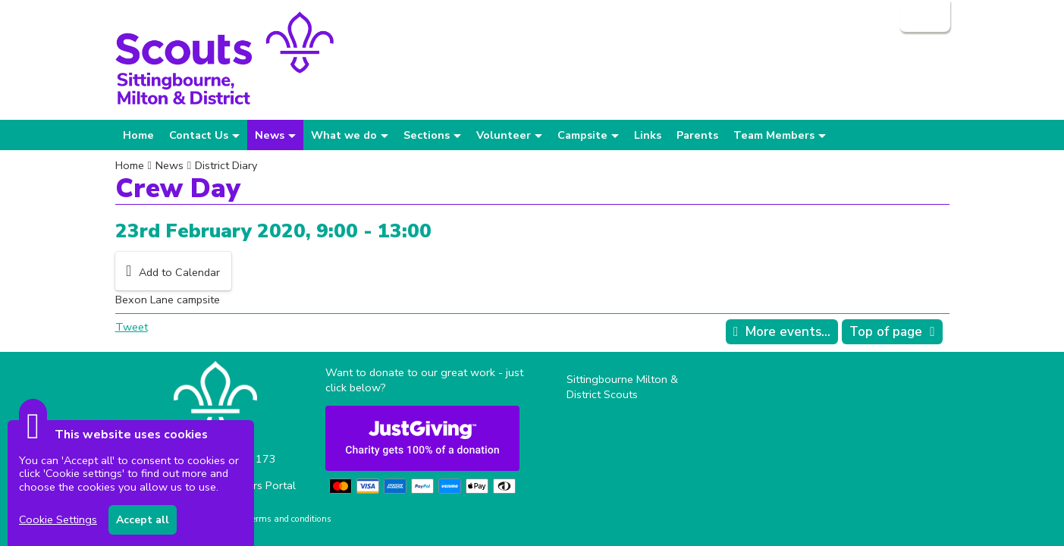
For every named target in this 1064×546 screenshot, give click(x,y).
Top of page (885, 331)
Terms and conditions (289, 519)
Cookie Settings (58, 519)
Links (647, 135)
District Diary (226, 165)
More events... (787, 331)
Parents (697, 135)
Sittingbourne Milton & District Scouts (622, 387)
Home (138, 135)
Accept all (142, 520)
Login (923, 16)
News (169, 165)
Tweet (131, 326)
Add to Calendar (179, 272)
